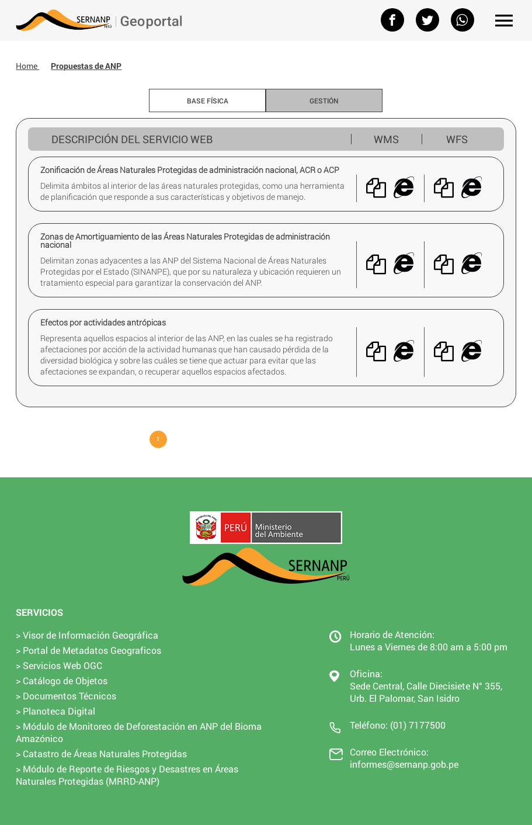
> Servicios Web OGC (59, 665)
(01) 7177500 (418, 725)
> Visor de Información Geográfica (87, 635)
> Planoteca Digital (55, 711)
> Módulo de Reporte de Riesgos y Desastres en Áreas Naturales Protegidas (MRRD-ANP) (127, 774)
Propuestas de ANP (86, 65)
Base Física (207, 100)
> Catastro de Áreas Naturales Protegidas (101, 753)
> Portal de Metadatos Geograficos (88, 650)
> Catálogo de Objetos (61, 680)
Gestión (324, 100)
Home (27, 65)
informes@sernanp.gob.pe (404, 764)
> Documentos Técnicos (66, 695)
